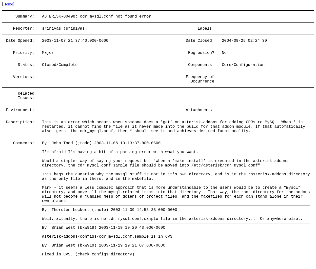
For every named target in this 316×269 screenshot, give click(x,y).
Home (8, 4)
